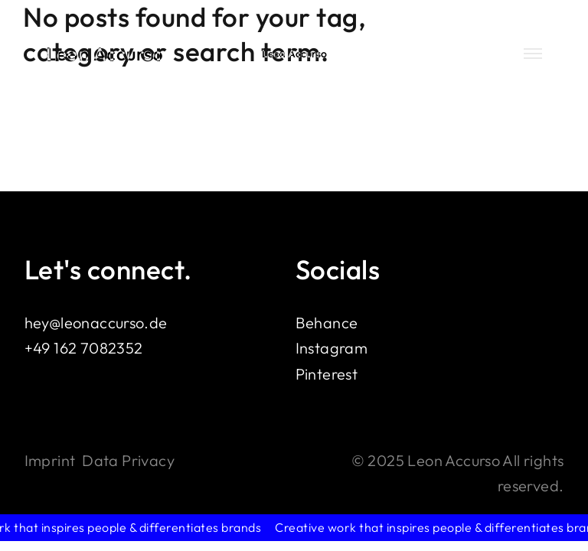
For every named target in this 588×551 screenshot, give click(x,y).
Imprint (50, 460)
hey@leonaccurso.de (96, 322)
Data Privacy (128, 460)
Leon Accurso (105, 53)
